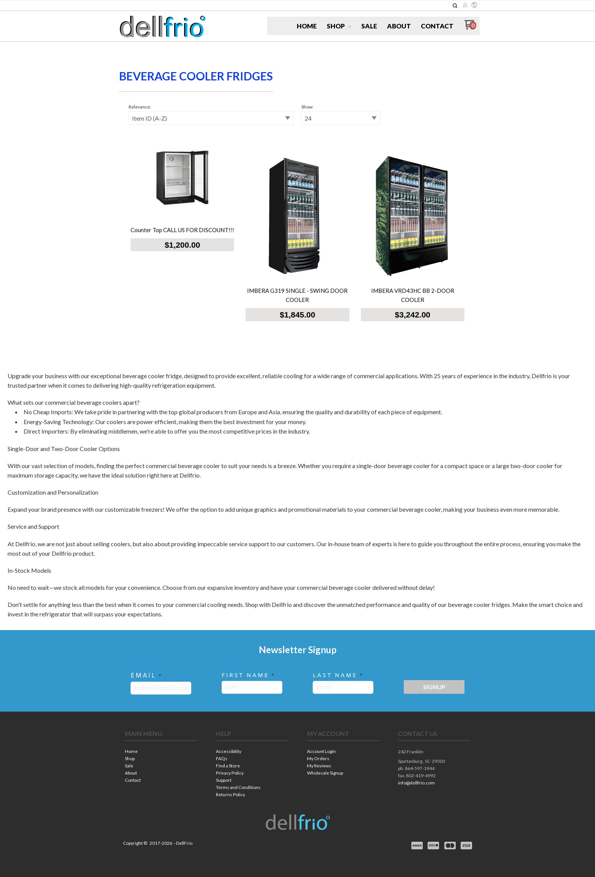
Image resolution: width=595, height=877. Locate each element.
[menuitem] (307, 26)
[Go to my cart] (470, 27)
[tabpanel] (297, 216)
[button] (455, 5)
